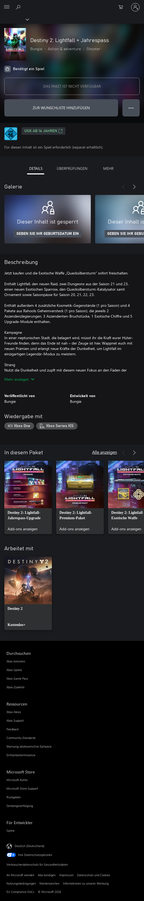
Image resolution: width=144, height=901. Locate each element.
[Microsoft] (72, 4)
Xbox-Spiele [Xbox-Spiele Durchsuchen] (14, 670)
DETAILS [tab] (35, 168)
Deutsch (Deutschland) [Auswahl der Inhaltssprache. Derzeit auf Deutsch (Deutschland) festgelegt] (29, 845)
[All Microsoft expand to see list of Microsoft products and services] (6, 7)
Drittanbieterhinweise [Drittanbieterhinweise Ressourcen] (20, 755)
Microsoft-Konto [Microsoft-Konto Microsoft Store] (17, 780)
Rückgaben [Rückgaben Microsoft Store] (13, 797)
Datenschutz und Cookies (93, 875)
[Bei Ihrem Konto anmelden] (135, 7)
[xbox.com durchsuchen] (19, 7)
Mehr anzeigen (19, 379)
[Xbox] (14, 19)
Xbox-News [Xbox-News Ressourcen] (13, 712)
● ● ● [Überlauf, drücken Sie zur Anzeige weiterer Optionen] (131, 107)
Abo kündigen (47, 875)
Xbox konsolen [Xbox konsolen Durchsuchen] (15, 661)
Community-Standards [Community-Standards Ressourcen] (21, 738)
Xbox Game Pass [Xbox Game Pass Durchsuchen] (17, 678)
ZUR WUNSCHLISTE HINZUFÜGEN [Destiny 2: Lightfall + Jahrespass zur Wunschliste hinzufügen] (61, 107)
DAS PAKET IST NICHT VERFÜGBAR (72, 86)
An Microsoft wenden (20, 875)
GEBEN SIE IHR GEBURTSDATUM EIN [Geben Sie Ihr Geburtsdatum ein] (47, 234)
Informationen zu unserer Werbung (86, 883)
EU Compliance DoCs (20, 891)
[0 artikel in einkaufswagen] (122, 7)
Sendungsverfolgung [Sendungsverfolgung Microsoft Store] (19, 805)
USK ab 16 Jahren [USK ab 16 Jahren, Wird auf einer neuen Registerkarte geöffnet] (43, 131)
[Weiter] (134, 187)
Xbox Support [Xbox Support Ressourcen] (15, 720)
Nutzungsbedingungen (21, 883)
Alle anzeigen (104, 452)
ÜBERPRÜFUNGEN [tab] (72, 168)
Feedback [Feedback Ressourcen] (12, 729)
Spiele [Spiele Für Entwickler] (10, 830)
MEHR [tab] (108, 168)
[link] (28, 497)
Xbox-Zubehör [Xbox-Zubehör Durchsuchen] (15, 687)
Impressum (66, 875)
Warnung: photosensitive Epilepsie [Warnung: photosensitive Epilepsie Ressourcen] (29, 746)
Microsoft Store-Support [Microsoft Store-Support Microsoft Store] (22, 788)
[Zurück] (123, 187)
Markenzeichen (49, 883)
